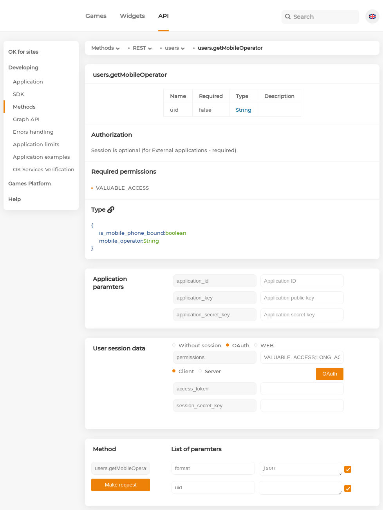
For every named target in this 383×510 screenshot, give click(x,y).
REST (139, 48)
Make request (121, 485)
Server (210, 371)
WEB (264, 345)
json (300, 469)
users (172, 48)
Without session (196, 345)
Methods (102, 48)
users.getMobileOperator (230, 48)
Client (183, 371)
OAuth (237, 345)
